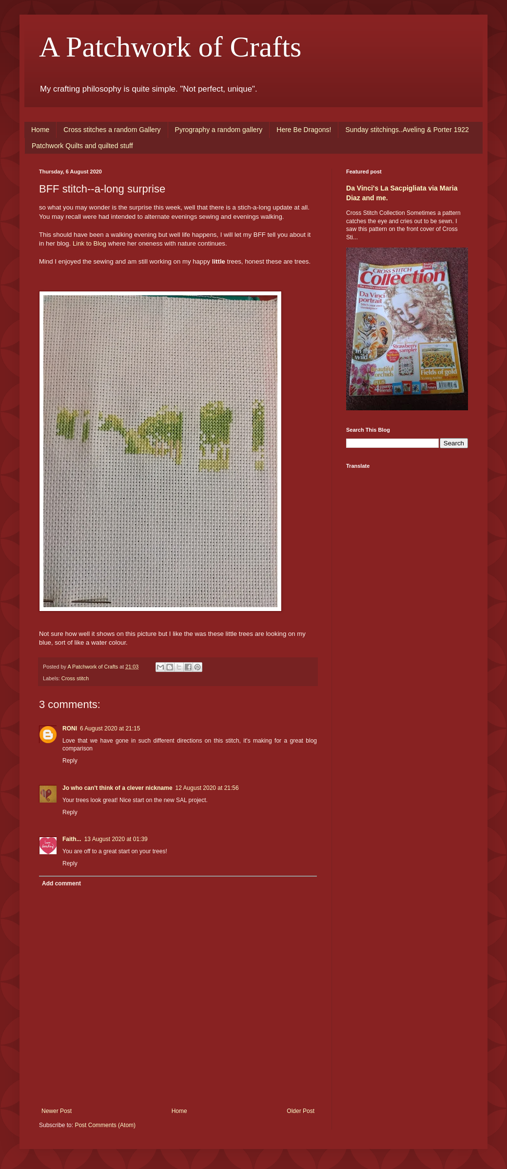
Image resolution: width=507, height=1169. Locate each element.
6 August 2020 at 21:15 (110, 728)
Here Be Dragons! (303, 130)
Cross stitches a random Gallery (111, 130)
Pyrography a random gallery (219, 130)
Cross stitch (75, 678)
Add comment (61, 883)
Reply (70, 760)
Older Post (300, 1111)
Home (40, 130)
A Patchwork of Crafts (170, 47)
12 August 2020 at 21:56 (207, 788)
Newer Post (56, 1111)
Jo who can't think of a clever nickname (117, 788)
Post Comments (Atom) (105, 1125)
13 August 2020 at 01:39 (116, 839)
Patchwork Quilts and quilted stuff (82, 146)
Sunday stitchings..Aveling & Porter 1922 (406, 130)
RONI (69, 728)
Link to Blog (89, 243)
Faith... (71, 839)
